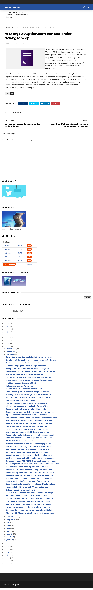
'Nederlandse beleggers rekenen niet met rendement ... (31, 501)
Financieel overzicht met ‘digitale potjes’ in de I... (27, 469)
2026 (7, 326)
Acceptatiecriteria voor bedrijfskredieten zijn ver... (28, 371)
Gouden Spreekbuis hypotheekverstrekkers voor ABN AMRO (32, 466)
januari (10, 542)
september (12, 519)
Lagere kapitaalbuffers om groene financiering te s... (29, 483)
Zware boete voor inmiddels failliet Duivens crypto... (29, 359)
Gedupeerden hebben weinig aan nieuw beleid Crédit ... (30, 512)
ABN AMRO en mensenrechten (19, 443)
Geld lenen (6, 244)
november (11, 354)
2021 (7, 340)
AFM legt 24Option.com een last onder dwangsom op (29, 478)
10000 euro (7, 252)
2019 (7, 346)
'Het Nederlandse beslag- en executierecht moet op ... (30, 429)
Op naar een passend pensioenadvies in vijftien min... (29, 481)
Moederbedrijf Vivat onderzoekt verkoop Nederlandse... (30, 475)
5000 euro (6, 248)
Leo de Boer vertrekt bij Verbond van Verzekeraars (28, 449)
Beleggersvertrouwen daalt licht (20, 492)
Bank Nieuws (11, 7)
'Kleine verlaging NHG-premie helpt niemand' (26, 368)
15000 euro (7, 255)
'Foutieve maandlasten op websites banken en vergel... (30, 495)
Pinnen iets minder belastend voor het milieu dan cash (30, 437)
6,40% (20, 259)
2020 (7, 343)
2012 (7, 560)
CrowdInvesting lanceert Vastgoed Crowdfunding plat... (30, 486)
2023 (7, 334)
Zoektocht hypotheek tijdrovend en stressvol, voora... (30, 460)
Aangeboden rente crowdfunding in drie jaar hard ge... (30, 400)
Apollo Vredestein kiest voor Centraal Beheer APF (27, 417)
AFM (12, 28)
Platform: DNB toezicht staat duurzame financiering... (30, 515)
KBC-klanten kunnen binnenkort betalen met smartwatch (31, 420)
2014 (7, 554)
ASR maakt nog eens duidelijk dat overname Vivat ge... (30, 434)
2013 (7, 557)
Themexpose (14, 587)
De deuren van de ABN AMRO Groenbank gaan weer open (31, 463)
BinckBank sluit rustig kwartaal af (21, 403)
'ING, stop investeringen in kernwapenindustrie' (27, 431)
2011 (7, 563)
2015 (7, 552)
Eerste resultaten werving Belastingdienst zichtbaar (29, 423)
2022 (7, 337)
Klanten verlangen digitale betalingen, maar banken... (30, 426)
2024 (7, 331)
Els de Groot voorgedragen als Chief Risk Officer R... (28, 408)
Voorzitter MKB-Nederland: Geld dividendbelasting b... (29, 457)
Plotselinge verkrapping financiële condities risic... (28, 452)
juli (8, 525)
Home (7, 28)
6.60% (20, 255)
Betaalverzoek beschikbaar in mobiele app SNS (26, 498)
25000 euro (7, 259)
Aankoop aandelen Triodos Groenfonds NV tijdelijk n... (30, 455)
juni (8, 528)
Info (29, 248)
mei (8, 530)
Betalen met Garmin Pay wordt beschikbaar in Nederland (31, 362)
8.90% (20, 248)
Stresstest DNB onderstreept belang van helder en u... (30, 472)
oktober (10, 357)
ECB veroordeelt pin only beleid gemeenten (25, 377)
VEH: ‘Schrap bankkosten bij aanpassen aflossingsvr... (29, 507)
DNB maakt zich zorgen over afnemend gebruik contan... (31, 374)
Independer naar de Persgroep (19, 388)
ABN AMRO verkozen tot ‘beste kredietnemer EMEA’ (29, 509)
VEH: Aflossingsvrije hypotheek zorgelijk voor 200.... (28, 394)
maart (10, 536)
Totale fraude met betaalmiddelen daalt (24, 391)
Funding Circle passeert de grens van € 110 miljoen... (29, 397)
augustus (11, 522)
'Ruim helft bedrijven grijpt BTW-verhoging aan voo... (29, 489)
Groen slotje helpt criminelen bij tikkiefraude (26, 411)
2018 (7, 349)
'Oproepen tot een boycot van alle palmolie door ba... (29, 380)
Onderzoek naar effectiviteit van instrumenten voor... (29, 365)
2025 (7, 328)
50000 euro (7, 263)
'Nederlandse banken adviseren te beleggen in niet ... (29, 405)
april (9, 533)
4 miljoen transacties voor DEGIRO (21, 385)
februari (10, 539)
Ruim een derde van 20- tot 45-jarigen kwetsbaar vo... (29, 440)
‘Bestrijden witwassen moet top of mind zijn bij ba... (29, 504)
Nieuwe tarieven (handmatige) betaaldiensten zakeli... (30, 382)
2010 (7, 566)
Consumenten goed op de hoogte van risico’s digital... (30, 414)
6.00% (20, 252)
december (11, 351)
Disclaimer (29, 267)
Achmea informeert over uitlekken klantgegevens (28, 446)
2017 (7, 546)
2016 (7, 549)
